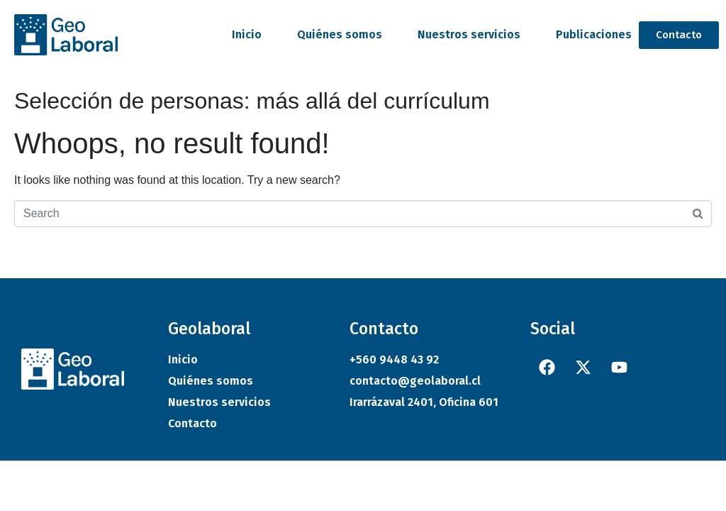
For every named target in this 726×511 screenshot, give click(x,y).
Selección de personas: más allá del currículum (252, 101)
